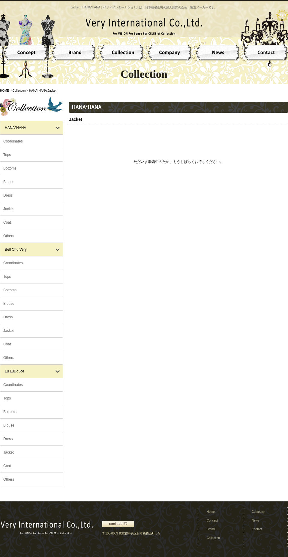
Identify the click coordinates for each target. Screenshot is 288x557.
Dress (8, 195)
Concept (212, 520)
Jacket (8, 209)
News (255, 520)
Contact (257, 529)
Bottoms (9, 168)
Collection (19, 90)
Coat (7, 222)
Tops (7, 155)
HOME (4, 90)
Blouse (8, 182)
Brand (211, 529)
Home (211, 511)
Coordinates (13, 141)
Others (8, 236)
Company (258, 511)
